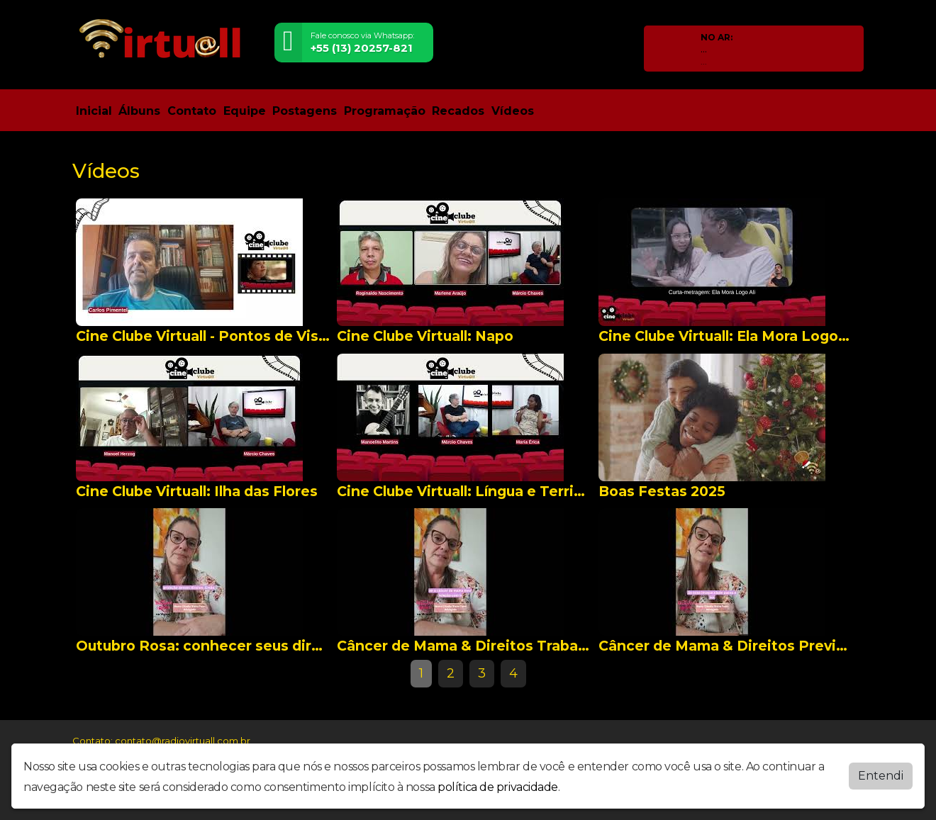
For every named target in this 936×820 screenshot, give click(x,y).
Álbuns (139, 111)
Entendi (880, 775)
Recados (458, 111)
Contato (191, 111)
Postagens (304, 111)
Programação (384, 111)
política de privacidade (498, 787)
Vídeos (512, 111)
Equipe (244, 111)
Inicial (94, 111)
